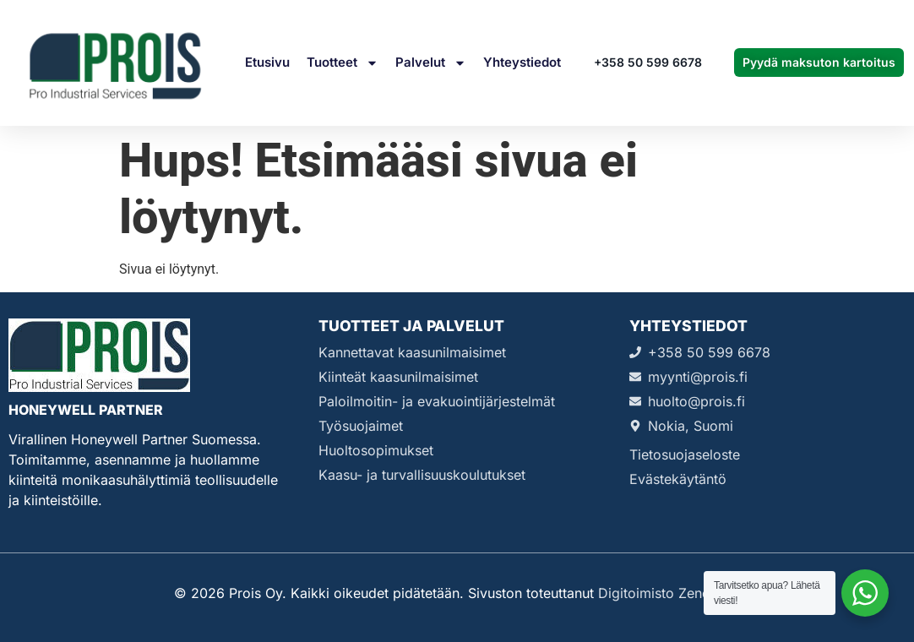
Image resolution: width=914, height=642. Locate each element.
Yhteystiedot (522, 62)
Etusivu (267, 62)
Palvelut (430, 63)
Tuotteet (342, 63)
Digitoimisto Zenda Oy (669, 593)
